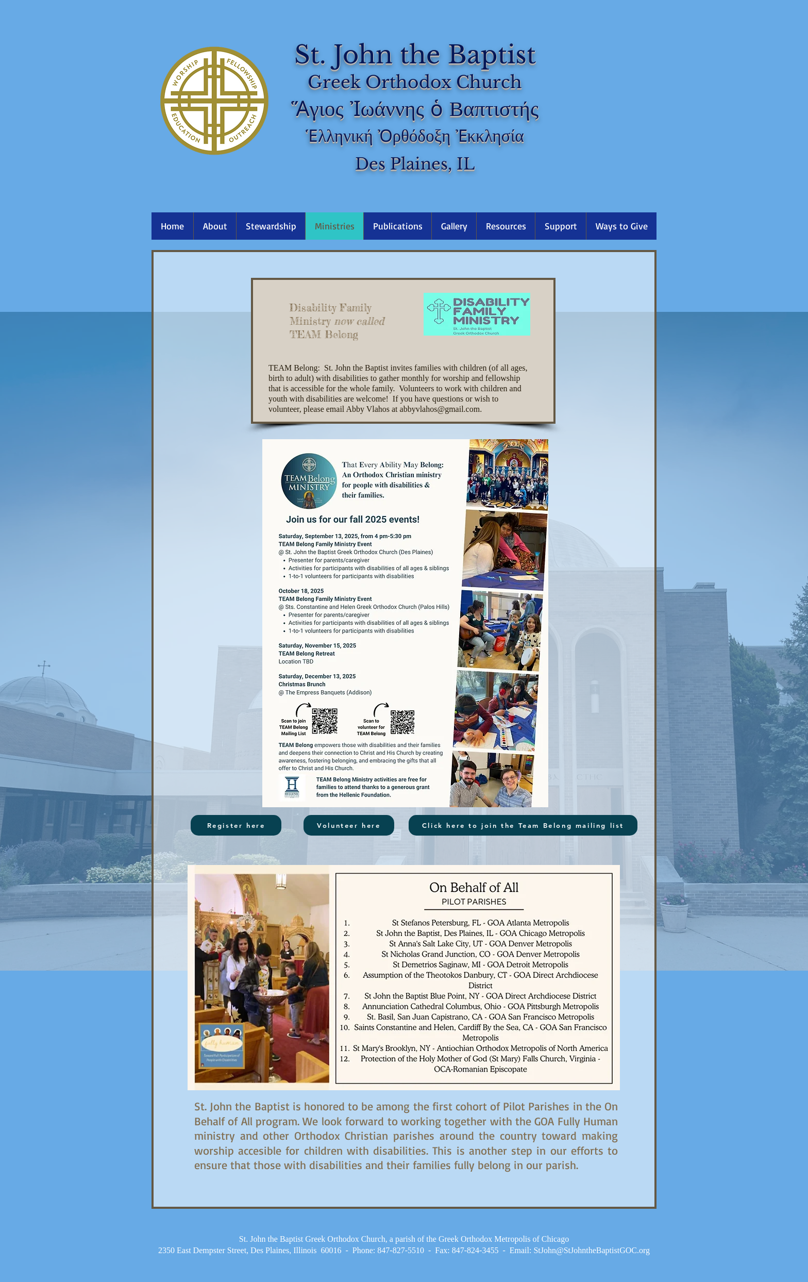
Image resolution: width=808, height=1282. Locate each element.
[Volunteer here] (349, 825)
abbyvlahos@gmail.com (440, 409)
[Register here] (236, 825)
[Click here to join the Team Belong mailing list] (523, 825)
